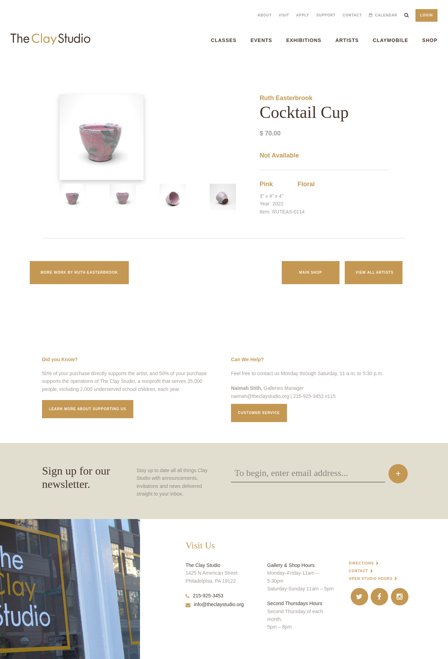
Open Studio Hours (371, 579)
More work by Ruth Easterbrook (79, 272)
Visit (284, 15)
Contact (352, 15)
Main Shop (310, 272)
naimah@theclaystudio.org (260, 396)
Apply (302, 15)
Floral (306, 184)
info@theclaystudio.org (215, 604)
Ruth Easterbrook (286, 97)
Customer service (259, 413)
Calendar (386, 15)
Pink (266, 184)
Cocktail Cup (9, 66)
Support (326, 15)
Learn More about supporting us (87, 409)
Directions (361, 563)
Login (426, 15)
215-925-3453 (204, 595)
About (265, 15)
